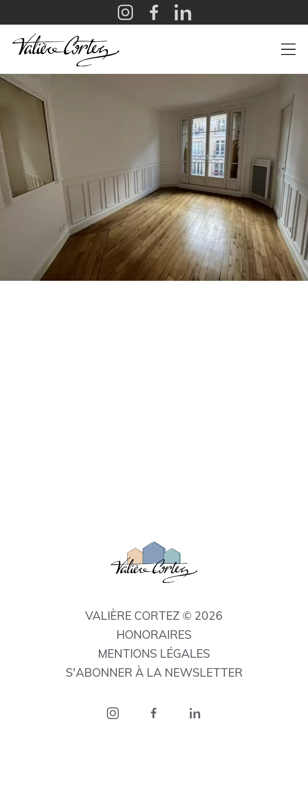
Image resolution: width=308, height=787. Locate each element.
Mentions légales (154, 653)
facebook (154, 712)
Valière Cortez (65, 50)
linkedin (195, 712)
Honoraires (154, 634)
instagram (112, 712)
